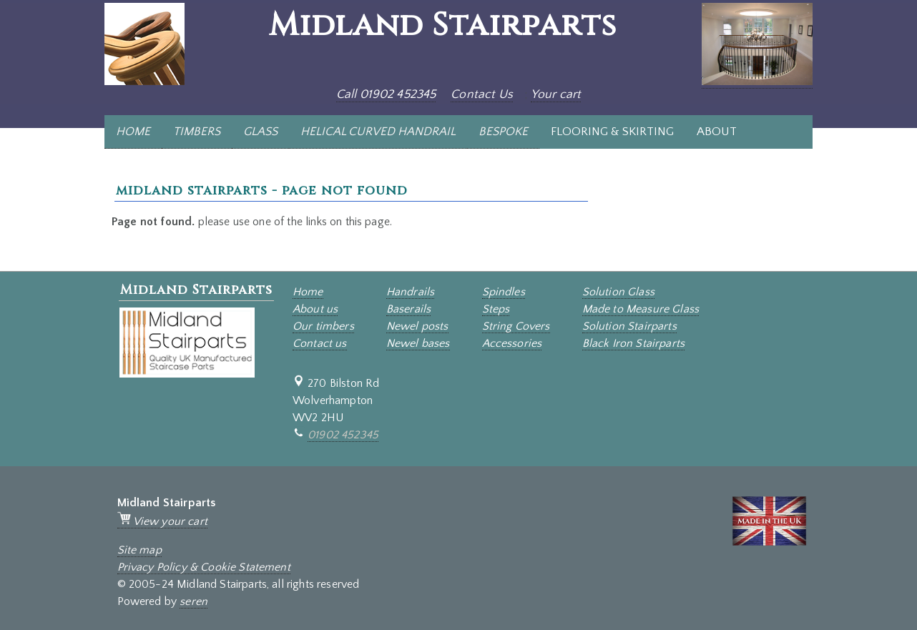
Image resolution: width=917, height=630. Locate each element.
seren (193, 601)
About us (315, 308)
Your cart (556, 94)
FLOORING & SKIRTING (612, 131)
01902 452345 (343, 434)
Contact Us (482, 94)
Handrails (410, 291)
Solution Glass (618, 291)
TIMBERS (196, 131)
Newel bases (418, 343)
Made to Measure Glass (640, 308)
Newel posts (417, 326)
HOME (133, 131)
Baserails (408, 308)
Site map (139, 549)
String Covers (516, 326)
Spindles (503, 291)
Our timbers (323, 326)
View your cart (162, 521)
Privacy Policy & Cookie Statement (203, 567)
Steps (496, 308)
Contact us (320, 343)
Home (308, 291)
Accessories (512, 343)
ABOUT (717, 131)
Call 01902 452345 (386, 94)
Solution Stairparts (629, 326)
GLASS (260, 131)
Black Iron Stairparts (633, 343)
